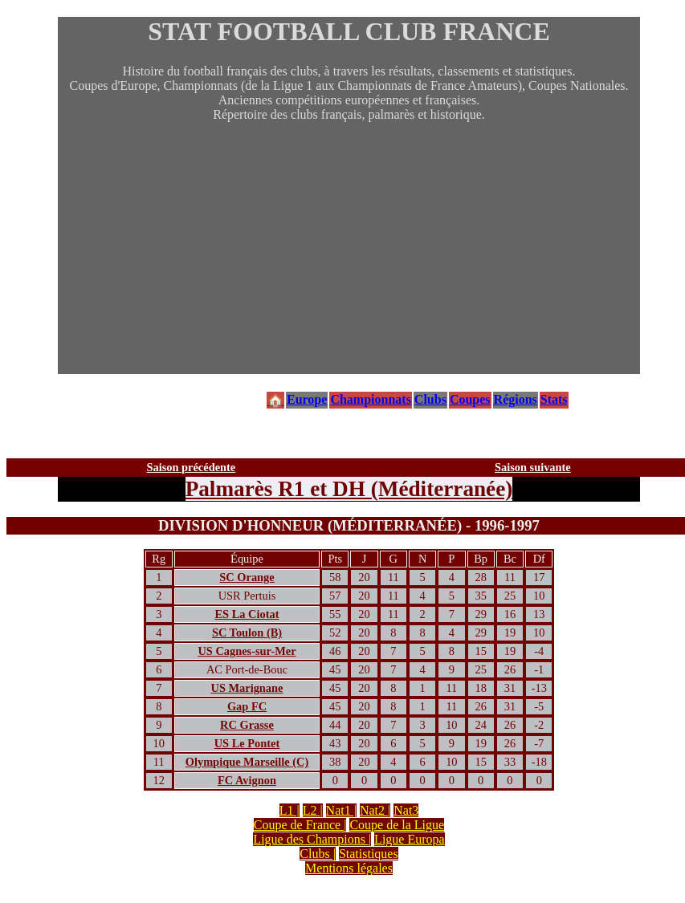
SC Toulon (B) (247, 632)
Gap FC (247, 706)
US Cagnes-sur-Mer (247, 651)
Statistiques (368, 853)
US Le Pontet (247, 743)
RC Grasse (247, 724)
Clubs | (318, 853)
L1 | (289, 810)
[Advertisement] (349, 261)
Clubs (430, 399)
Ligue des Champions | (312, 839)
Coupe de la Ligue (396, 825)
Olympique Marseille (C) (247, 761)
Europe (307, 399)
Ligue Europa (409, 839)
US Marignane (247, 687)
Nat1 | (341, 810)
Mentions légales (349, 868)
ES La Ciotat (247, 614)
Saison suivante (533, 467)
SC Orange (246, 577)
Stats (554, 399)
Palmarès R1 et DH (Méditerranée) (349, 489)
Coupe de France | (300, 825)
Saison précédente (191, 467)
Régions (515, 399)
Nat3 (405, 810)
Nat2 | (375, 810)
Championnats (370, 399)
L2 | (313, 810)
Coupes (470, 399)
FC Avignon (247, 780)
